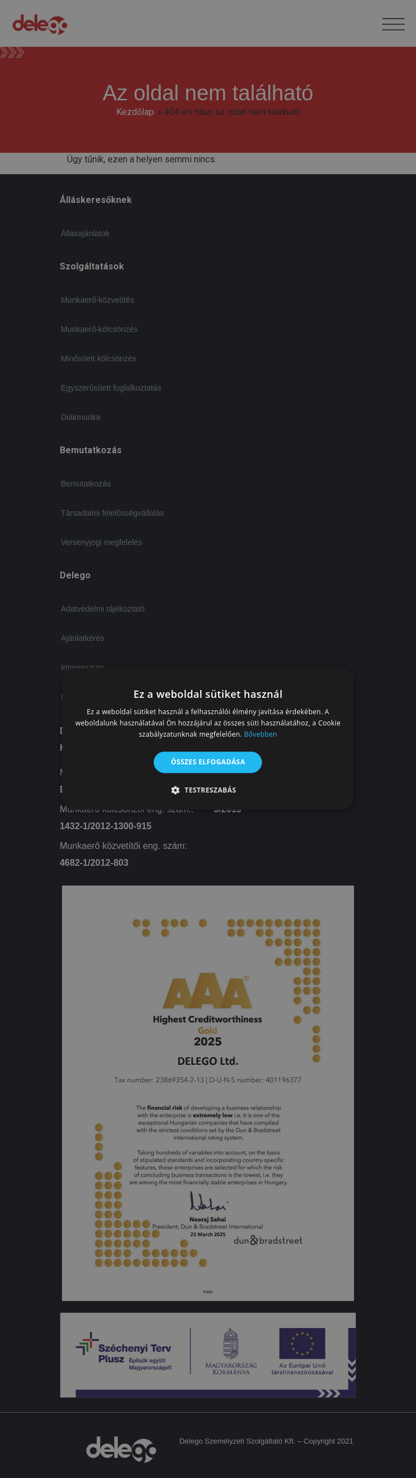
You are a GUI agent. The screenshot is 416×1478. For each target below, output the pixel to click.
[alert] (208, 739)
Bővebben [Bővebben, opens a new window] (260, 734)
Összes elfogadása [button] (208, 762)
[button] (208, 790)
